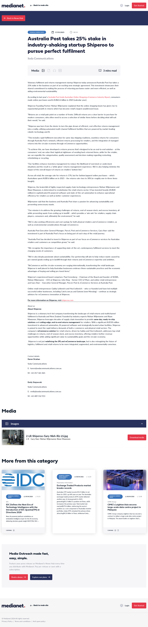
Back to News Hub (13, 18)
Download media (137, 437)
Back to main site (39, 5)
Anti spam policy (39, 621)
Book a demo (18, 577)
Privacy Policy (7, 621)
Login (124, 5)
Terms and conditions (23, 621)
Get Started (139, 5)
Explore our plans (41, 577)
